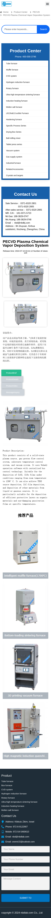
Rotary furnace (12, 88)
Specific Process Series (16, 126)
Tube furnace (11, 63)
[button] (47, 4)
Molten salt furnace (14, 107)
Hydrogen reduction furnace (18, 82)
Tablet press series (14, 144)
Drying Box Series (13, 132)
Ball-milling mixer (13, 138)
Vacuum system (13, 150)
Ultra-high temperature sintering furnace (23, 95)
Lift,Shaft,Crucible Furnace (17, 113)
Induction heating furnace (16, 101)
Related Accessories (14, 169)
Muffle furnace (12, 70)
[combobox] (19, 29)
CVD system (11, 76)
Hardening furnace (14, 119)
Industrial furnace (13, 163)
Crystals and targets (14, 175)
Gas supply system (14, 157)
